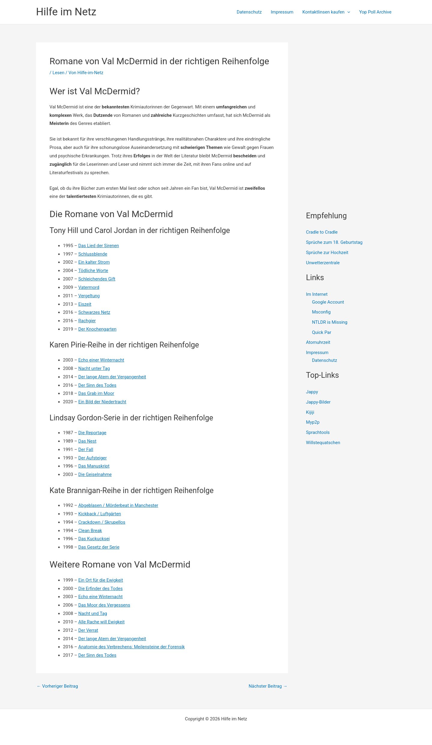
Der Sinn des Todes (97, 385)
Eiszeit (85, 304)
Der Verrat (88, 630)
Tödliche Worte (93, 270)
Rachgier (87, 320)
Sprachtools (318, 432)
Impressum (282, 12)
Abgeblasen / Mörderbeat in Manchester (118, 505)
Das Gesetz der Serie (99, 547)
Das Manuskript (94, 466)
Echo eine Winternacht (100, 596)
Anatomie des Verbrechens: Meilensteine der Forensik (132, 647)
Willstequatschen (323, 443)
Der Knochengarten (97, 329)
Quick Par (321, 332)
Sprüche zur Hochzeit (327, 252)
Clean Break (90, 530)
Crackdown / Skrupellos (102, 522)
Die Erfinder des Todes (100, 588)
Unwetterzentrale (323, 262)
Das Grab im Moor (96, 393)
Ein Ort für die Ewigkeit (100, 580)
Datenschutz (249, 12)
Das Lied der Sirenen (98, 245)
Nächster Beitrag (267, 686)
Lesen (58, 72)
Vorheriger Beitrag (57, 686)
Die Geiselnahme (95, 474)
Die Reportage (92, 432)
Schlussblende (92, 254)
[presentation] (347, 12)
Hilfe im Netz (66, 12)
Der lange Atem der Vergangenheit (112, 377)
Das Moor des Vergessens (104, 605)
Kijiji (310, 412)
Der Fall (85, 449)
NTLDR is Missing (329, 322)
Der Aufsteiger (92, 458)
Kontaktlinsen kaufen (326, 12)
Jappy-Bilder (318, 402)
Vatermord (88, 287)
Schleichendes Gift (97, 279)
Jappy (312, 392)
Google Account (328, 302)
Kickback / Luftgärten (100, 513)
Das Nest (87, 441)
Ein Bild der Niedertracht (102, 401)
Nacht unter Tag (94, 368)
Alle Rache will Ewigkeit (101, 622)
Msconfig (321, 312)
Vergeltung (89, 295)
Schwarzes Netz (94, 312)
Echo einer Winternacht (101, 360)
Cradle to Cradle (322, 232)
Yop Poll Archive (375, 12)
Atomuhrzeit (318, 342)
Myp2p (313, 422)
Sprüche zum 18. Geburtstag (334, 242)
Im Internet (317, 294)
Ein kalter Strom (94, 262)
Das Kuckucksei (94, 538)
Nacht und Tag (92, 613)
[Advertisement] (351, 79)
